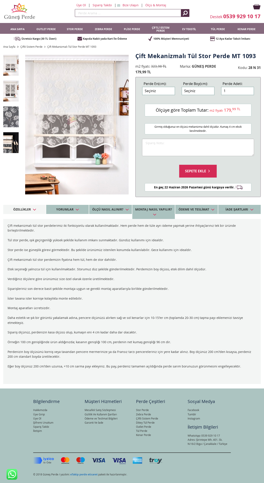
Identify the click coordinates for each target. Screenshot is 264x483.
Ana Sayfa (9, 46)
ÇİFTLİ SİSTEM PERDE (160, 29)
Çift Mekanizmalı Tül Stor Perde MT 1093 (71, 46)
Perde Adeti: (233, 83)
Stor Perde (142, 410)
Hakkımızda (40, 410)
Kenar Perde (143, 435)
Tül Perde (141, 430)
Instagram (194, 418)
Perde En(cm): (155, 83)
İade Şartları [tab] (237, 209)
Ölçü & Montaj (155, 5)
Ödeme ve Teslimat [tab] (194, 209)
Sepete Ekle (195, 171)
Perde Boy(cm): (195, 83)
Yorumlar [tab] (65, 209)
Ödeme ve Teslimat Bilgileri (101, 418)
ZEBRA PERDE (103, 29)
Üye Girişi (39, 414)
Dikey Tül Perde (145, 422)
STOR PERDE (75, 29)
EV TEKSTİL (189, 29)
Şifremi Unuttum (43, 422)
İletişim (37, 430)
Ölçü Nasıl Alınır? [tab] (107, 209)
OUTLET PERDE (46, 29)
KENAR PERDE (247, 29)
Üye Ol (81, 5)
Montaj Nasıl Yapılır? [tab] (153, 209)
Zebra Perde (143, 414)
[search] (128, 13)
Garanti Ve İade (94, 422)
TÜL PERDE (218, 29)
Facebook (193, 410)
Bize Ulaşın (131, 5)
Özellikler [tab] (22, 209)
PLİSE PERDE (132, 29)
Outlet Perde (143, 426)
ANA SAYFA (17, 29)
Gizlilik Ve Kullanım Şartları (101, 414)
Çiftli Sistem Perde (31, 46)
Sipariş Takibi (103, 5)
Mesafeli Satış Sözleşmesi (100, 410)
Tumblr (192, 414)
